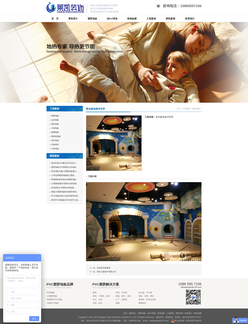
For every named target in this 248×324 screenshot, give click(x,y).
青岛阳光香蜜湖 (103, 268)
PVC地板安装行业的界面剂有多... (65, 196)
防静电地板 (56, 136)
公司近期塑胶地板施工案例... (63, 175)
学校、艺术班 (121, 292)
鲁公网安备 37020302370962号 (186, 321)
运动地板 (55, 120)
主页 (178, 109)
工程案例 (186, 109)
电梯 (118, 303)
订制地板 (55, 128)
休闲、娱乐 (97, 303)
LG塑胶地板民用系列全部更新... (64, 183)
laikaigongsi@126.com (159, 321)
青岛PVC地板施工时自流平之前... (65, 200)
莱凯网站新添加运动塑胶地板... (64, 179)
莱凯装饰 (169, 317)
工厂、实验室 (121, 299)
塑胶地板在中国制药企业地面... (64, 167)
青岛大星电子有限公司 (106, 272)
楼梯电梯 (55, 132)
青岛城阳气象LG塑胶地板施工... (64, 171)
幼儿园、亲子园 (145, 292)
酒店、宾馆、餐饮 (146, 296)
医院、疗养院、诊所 (101, 296)
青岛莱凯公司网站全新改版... (63, 188)
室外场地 (55, 140)
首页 (125, 313)
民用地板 (51, 292)
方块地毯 (55, 149)
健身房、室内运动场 (147, 299)
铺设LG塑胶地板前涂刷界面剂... (64, 192)
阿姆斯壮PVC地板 (54, 299)
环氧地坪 (55, 144)
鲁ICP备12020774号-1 (192, 317)
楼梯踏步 (142, 303)
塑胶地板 (55, 116)
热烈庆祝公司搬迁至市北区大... (64, 163)
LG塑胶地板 (52, 296)
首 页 (55, 18)
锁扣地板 (55, 124)
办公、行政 (97, 299)
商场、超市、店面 (123, 296)
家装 (95, 292)
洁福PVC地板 (53, 303)
